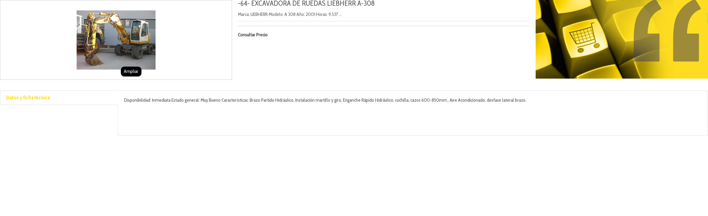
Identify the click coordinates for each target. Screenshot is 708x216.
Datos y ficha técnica (28, 97)
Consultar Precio (253, 35)
